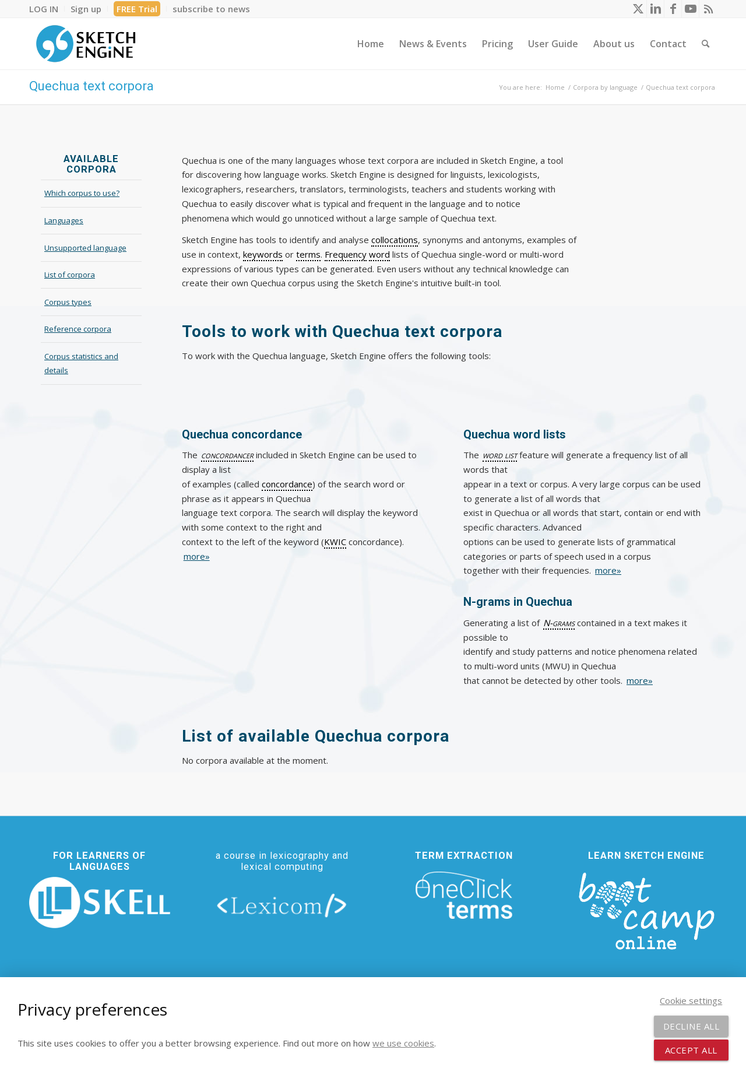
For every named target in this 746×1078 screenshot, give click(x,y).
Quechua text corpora (91, 86)
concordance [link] (287, 484)
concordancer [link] (227, 455)
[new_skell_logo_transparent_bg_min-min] (99, 902)
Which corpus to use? (81, 193)
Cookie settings (691, 1000)
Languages (63, 220)
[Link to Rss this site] (708, 8)
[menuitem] (47, 9)
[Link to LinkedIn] (655, 8)
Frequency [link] (346, 254)
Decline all (691, 1026)
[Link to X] (637, 8)
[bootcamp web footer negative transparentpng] (646, 909)
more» (197, 556)
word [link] (379, 254)
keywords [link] (263, 254)
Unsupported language (85, 248)
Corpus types (68, 302)
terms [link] (308, 254)
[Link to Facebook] (672, 8)
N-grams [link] (559, 622)
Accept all (691, 1050)
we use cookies (403, 1043)
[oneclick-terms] (464, 895)
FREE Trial (137, 9)
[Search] (705, 43)
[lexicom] (282, 905)
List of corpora (69, 274)
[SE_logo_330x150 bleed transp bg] (85, 43)
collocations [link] (394, 239)
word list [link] (500, 455)
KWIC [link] (335, 541)
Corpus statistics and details (81, 363)
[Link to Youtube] (690, 8)
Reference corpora (77, 329)
